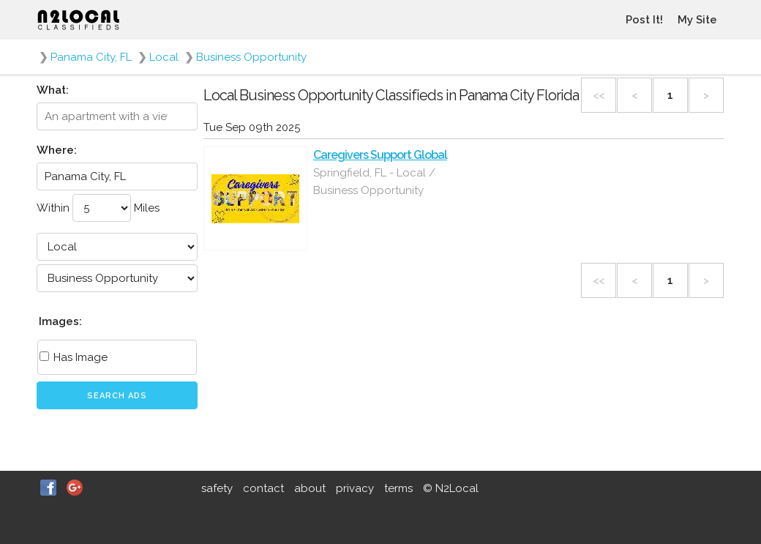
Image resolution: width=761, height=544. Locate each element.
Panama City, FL (91, 57)
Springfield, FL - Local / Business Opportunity (374, 181)
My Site (697, 19)
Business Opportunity (251, 57)
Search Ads (117, 395)
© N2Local (451, 488)
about (310, 488)
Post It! (644, 19)
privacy (355, 488)
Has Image (74, 357)
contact (263, 488)
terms (398, 488)
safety (217, 488)
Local (164, 57)
